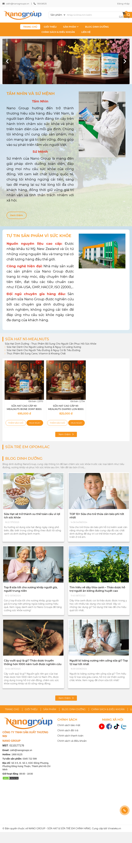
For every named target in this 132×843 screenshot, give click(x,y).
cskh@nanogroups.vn (17, 3)
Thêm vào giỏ (15, 423)
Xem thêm (16, 215)
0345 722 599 (30, 758)
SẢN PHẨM (71, 26)
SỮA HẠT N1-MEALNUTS (27, 339)
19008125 (42, 3)
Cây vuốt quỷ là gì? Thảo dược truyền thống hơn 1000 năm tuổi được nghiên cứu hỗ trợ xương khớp (32, 664)
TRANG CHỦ (30, 26)
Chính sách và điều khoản (72, 740)
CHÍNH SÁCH (67, 719)
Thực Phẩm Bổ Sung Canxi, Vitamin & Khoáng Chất (36, 353)
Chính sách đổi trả (67, 730)
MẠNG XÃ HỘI (112, 719)
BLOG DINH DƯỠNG (97, 26)
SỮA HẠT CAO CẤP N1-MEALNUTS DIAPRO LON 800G (66, 407)
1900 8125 (16, 754)
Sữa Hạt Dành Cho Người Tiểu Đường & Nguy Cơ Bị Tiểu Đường (43, 350)
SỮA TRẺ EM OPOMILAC (27, 447)
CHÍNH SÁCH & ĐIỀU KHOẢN (58, 32)
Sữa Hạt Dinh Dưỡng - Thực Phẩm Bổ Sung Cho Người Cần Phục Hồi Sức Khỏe (50, 344)
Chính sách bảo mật (68, 725)
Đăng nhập (123, 3)
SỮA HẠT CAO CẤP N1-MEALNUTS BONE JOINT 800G (24, 407)
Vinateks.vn (114, 828)
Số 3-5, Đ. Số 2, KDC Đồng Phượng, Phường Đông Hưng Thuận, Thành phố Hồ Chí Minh (26, 766)
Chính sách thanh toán (70, 735)
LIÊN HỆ (86, 32)
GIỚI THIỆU (50, 26)
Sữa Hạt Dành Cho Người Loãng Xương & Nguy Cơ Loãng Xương (44, 347)
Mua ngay (35, 423)
